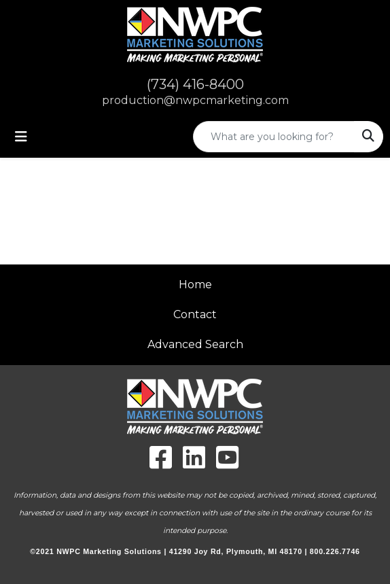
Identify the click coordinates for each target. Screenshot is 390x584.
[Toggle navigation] (21, 136)
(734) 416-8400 (195, 84)
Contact (195, 314)
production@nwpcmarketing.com (195, 100)
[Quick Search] (274, 136)
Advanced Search (195, 344)
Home (195, 284)
